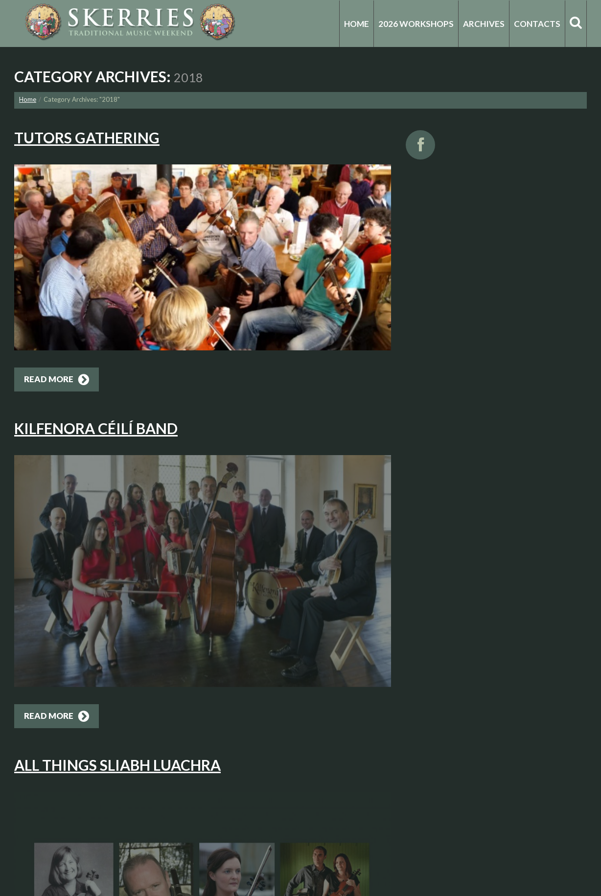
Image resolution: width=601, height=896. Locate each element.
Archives (484, 24)
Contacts (537, 24)
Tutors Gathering (87, 137)
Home (356, 24)
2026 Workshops (416, 24)
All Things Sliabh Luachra (117, 765)
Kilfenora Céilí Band (96, 428)
